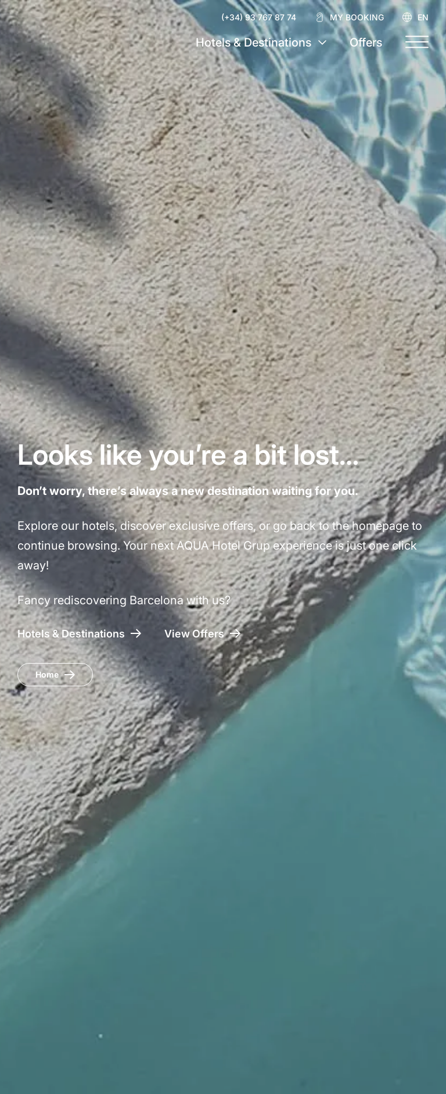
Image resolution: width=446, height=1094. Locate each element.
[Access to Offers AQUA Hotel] (202, 634)
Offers (366, 42)
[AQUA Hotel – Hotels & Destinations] (79, 634)
